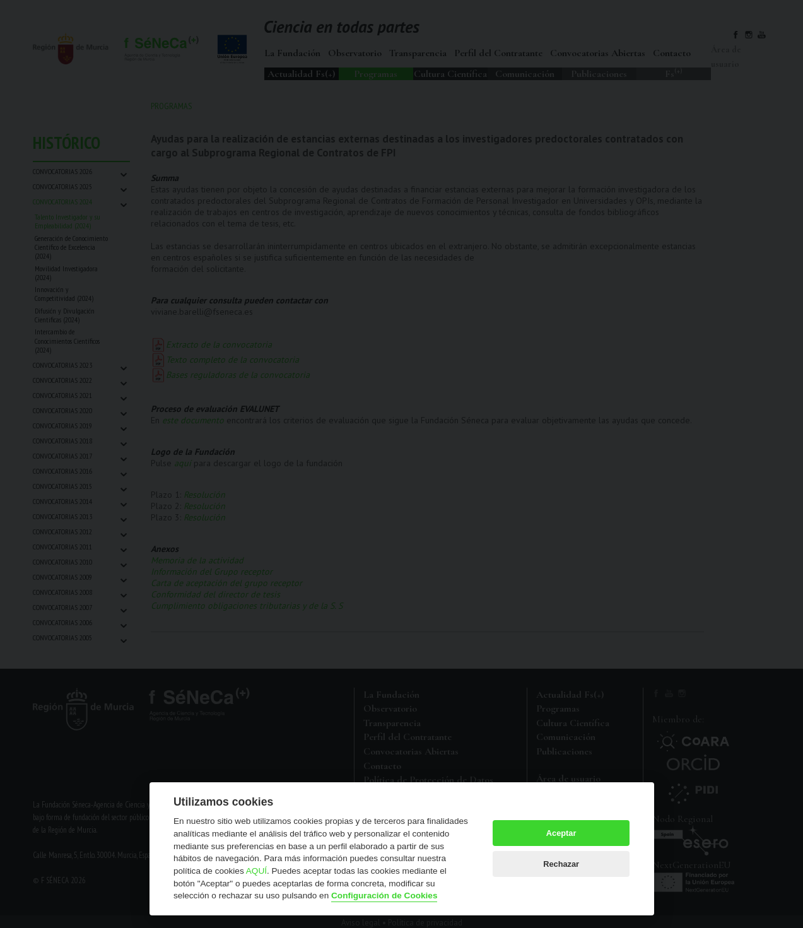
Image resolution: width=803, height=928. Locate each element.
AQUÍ (256, 871)
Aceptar (561, 833)
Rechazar (561, 864)
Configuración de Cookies (384, 895)
